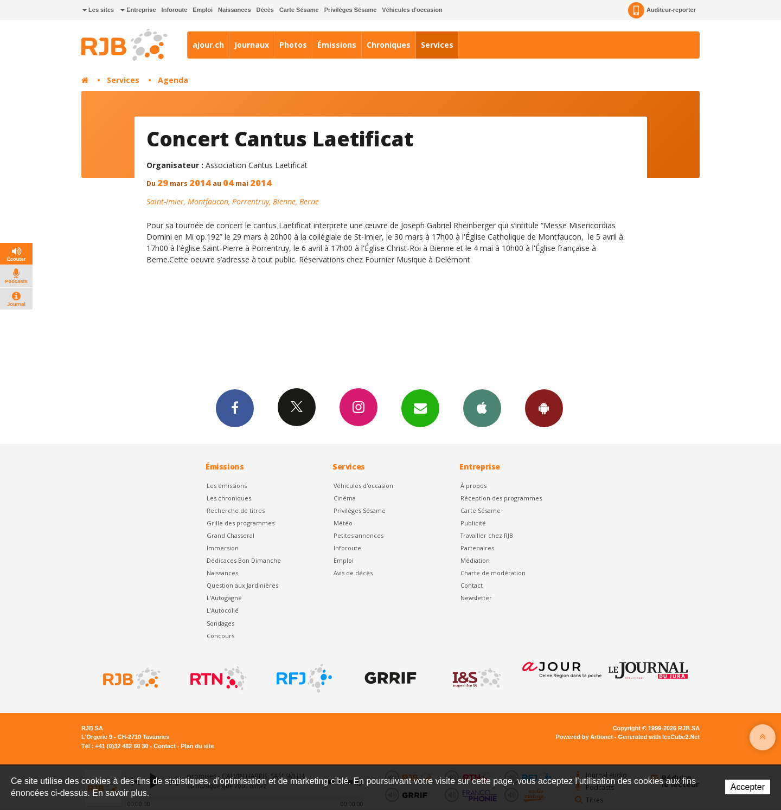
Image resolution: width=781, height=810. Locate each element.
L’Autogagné (224, 597)
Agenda (173, 80)
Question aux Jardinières (242, 585)
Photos (293, 45)
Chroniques (389, 45)
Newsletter (476, 597)
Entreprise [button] (138, 10)
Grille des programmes (240, 522)
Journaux (251, 45)
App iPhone (482, 407)
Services (437, 45)
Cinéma (345, 498)
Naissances (234, 10)
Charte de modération (493, 572)
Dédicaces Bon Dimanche (244, 560)
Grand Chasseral (230, 535)
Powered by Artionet (584, 737)
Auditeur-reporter (662, 10)
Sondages (220, 623)
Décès (265, 10)
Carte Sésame (299, 10)
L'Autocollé (223, 610)
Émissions (336, 45)
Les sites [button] (98, 10)
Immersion (223, 547)
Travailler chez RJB (486, 535)
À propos (473, 485)
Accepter (748, 787)
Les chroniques (229, 498)
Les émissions (227, 485)
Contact (471, 585)
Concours (220, 635)
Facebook (235, 407)
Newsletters (420, 407)
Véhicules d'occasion (412, 10)
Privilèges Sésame (350, 10)
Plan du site (197, 746)
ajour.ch (208, 45)
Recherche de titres (236, 510)
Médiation (475, 560)
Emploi (203, 10)
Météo (343, 522)
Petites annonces (358, 535)
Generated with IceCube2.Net (659, 737)
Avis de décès (353, 572)
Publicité (473, 522)
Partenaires (477, 547)
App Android (544, 407)
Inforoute (175, 10)
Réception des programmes (501, 498)
